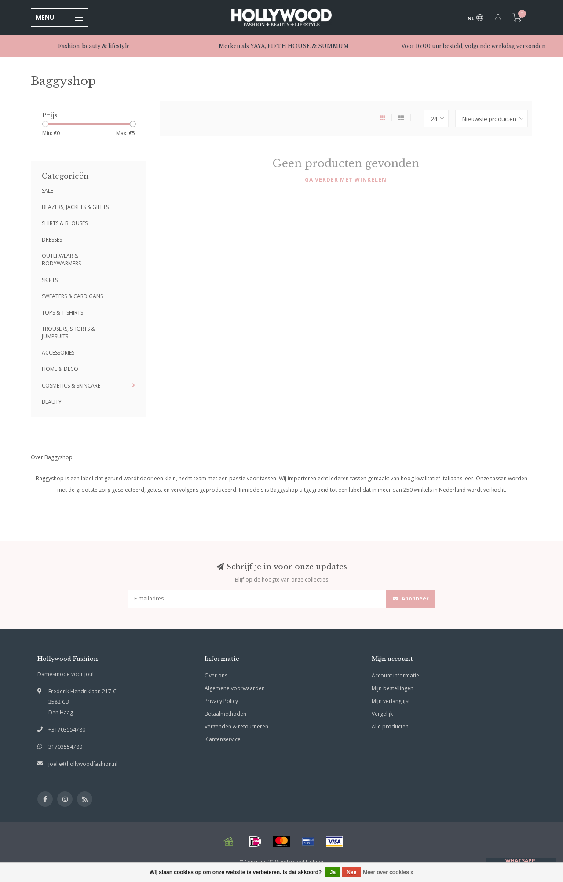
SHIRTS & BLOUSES (65, 223)
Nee (351, 872)
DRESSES (52, 239)
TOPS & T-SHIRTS (62, 312)
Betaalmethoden (225, 713)
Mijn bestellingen (392, 688)
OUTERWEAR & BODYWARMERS (61, 259)
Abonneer (411, 598)
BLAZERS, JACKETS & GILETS (75, 207)
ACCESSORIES (58, 352)
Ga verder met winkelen (346, 179)
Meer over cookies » (388, 872)
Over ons (216, 675)
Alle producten (390, 726)
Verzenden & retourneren (236, 726)
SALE (47, 190)
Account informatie (395, 675)
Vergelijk (382, 713)
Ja (333, 872)
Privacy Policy (221, 701)
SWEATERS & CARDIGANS (72, 296)
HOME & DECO (60, 369)
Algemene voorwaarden (235, 688)
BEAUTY (52, 402)
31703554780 (65, 746)
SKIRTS (50, 280)
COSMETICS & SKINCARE (71, 385)
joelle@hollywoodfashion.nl (82, 764)
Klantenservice (223, 739)
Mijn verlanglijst (391, 701)
